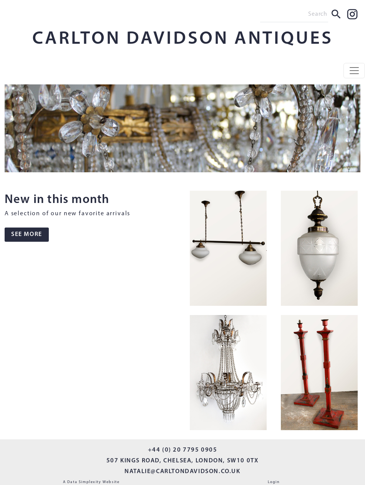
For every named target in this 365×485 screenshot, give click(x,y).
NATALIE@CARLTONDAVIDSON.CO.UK (182, 472)
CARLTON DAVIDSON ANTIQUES (182, 39)
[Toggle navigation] (354, 70)
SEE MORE (26, 234)
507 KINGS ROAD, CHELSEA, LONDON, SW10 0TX (182, 461)
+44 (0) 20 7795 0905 (182, 450)
